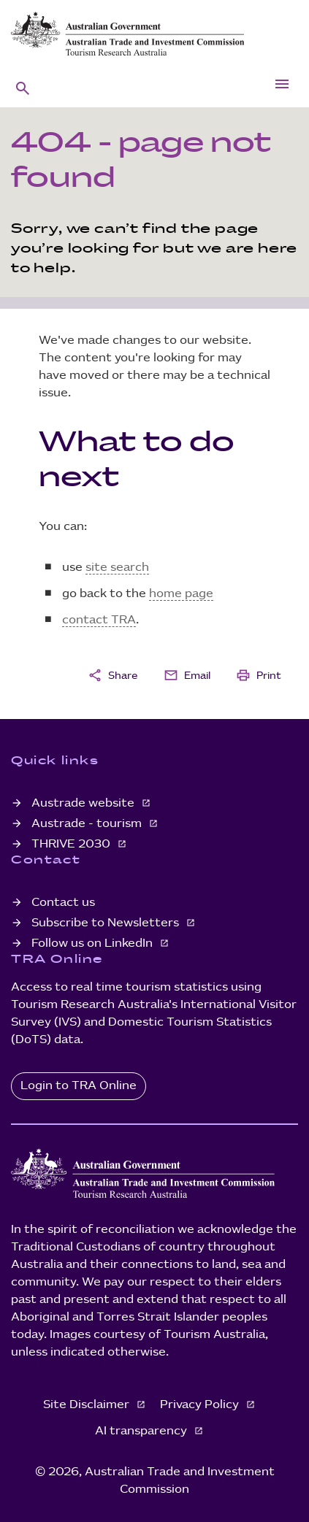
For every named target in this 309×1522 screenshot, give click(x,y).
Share (112, 675)
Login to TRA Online (78, 1086)
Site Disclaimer (87, 1405)
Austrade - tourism (88, 824)
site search (117, 567)
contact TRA (99, 620)
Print (258, 675)
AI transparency (142, 1431)
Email (187, 675)
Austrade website (84, 803)
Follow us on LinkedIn (93, 943)
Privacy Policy (201, 1405)
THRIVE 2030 (72, 844)
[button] (22, 87)
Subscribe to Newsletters (106, 923)
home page (181, 594)
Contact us (63, 902)
